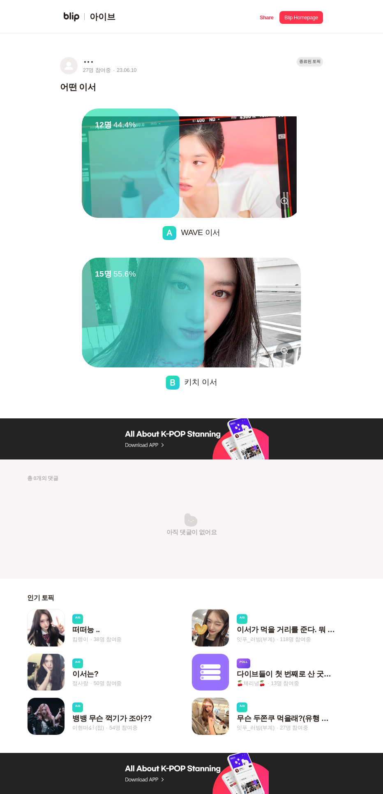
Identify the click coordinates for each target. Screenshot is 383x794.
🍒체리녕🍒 (251, 683)
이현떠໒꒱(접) (88, 728)
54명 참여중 (123, 728)
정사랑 (80, 683)
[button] (266, 17)
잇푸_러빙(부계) (256, 639)
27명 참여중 (294, 728)
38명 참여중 (108, 639)
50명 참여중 (108, 683)
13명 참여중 (285, 683)
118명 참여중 (295, 639)
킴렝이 (80, 639)
